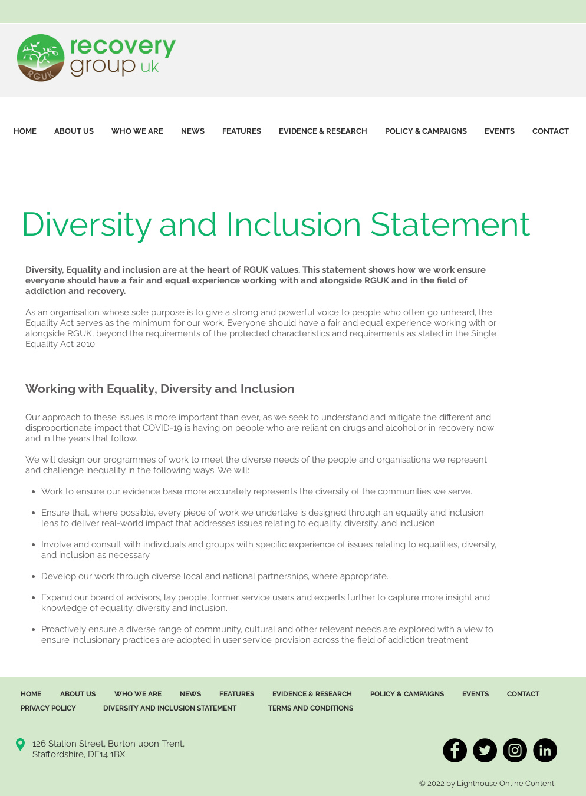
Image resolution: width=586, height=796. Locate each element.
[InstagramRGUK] (515, 750)
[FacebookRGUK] (455, 750)
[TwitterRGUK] (485, 750)
